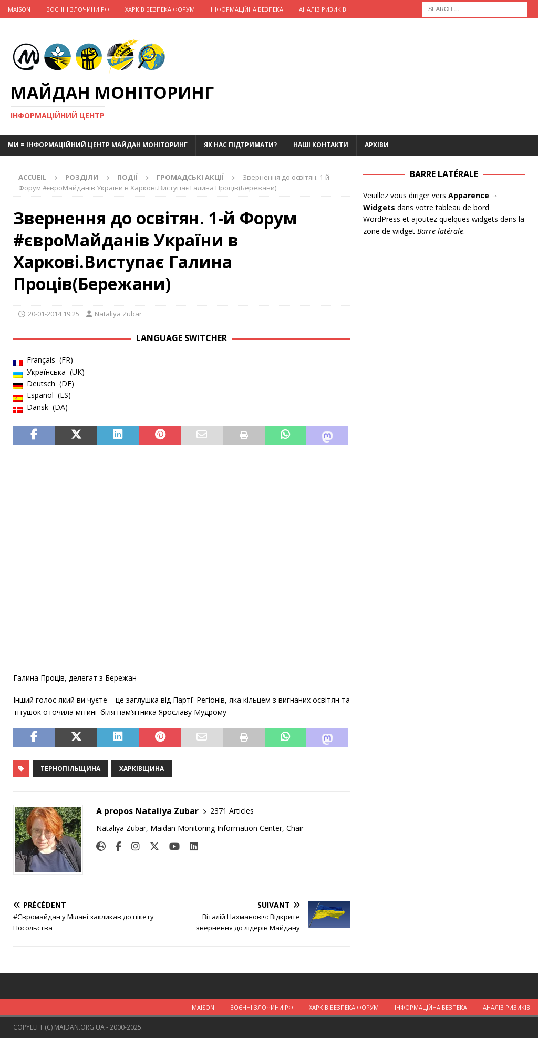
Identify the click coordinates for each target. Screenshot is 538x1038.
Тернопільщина (70, 768)
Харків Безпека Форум (160, 9)
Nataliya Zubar (118, 313)
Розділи (81, 177)
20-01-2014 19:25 (53, 313)
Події (127, 177)
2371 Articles (232, 811)
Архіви (377, 144)
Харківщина (141, 768)
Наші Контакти (320, 144)
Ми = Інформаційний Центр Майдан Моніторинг (98, 144)
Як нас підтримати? (240, 144)
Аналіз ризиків (322, 9)
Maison (19, 9)
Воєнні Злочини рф (77, 9)
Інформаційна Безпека (247, 9)
